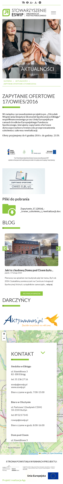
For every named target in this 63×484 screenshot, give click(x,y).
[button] (4, 334)
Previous (4, 248)
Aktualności (21, 81)
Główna (8, 81)
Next (58, 248)
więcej (49, 284)
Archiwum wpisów (31, 293)
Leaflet (42, 453)
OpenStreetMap (56, 453)
